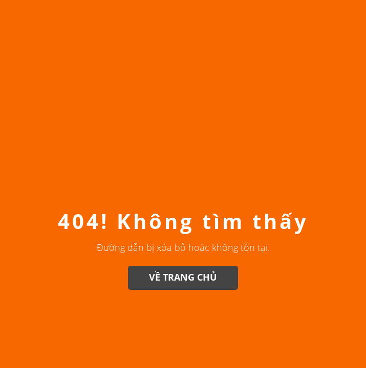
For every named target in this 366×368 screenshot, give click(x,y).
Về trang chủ (183, 277)
